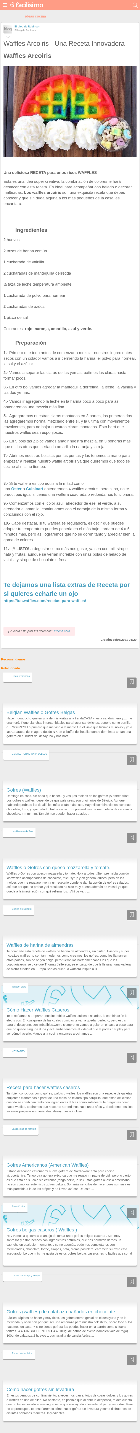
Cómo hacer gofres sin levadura (40, 1381)
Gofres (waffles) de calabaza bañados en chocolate (60, 1304)
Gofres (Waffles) (23, 782)
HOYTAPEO (18, 1043)
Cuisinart (34, 489)
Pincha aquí (62, 623)
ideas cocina (35, 16)
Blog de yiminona (21, 668)
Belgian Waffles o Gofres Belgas (40, 704)
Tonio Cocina (18, 1198)
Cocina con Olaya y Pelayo (26, 1267)
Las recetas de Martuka (24, 1121)
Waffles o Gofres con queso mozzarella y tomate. (58, 859)
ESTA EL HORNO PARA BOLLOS (29, 745)
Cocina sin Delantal (22, 901)
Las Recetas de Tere (22, 823)
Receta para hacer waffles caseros (43, 1079)
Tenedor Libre (19, 978)
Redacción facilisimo (22, 1345)
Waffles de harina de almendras (40, 937)
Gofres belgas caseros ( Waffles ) (41, 1222)
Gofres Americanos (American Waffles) (47, 1157)
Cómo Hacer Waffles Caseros (37, 1002)
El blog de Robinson (27, 26)
